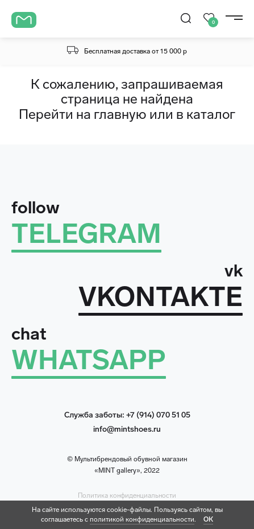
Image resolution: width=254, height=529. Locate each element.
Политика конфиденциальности (127, 495)
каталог (210, 114)
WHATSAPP (88, 360)
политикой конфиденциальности (142, 519)
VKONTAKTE (160, 296)
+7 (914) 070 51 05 (158, 415)
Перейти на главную (83, 114)
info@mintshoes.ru (127, 429)
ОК (208, 519)
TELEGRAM (86, 233)
